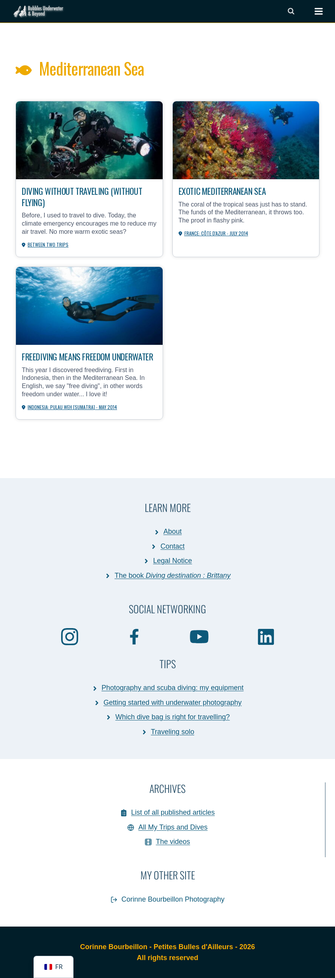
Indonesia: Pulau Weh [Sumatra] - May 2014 (72, 407)
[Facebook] (134, 636)
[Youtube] (199, 636)
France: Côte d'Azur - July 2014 (216, 233)
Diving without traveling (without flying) (82, 196)
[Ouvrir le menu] (314, 11)
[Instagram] (69, 636)
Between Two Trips (48, 244)
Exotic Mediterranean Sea (222, 191)
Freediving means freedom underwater (87, 356)
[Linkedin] (266, 636)
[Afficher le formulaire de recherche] (291, 11)
